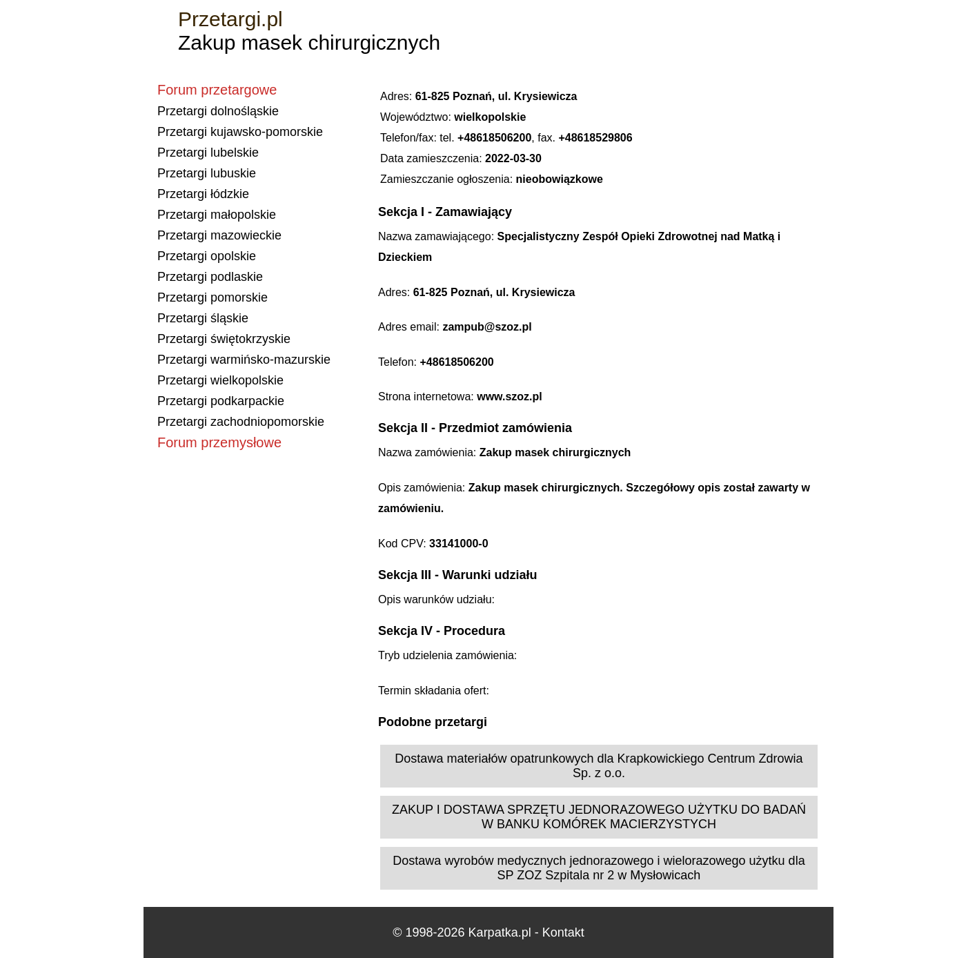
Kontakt (563, 932)
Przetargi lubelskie (208, 152)
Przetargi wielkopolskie (220, 380)
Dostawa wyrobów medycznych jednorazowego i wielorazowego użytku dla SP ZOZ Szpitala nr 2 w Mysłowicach (599, 868)
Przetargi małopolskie (216, 215)
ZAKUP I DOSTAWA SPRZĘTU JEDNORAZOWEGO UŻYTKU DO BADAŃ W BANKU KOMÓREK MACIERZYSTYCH (599, 817)
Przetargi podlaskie (210, 277)
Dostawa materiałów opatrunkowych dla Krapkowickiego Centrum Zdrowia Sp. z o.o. (598, 766)
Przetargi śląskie (202, 318)
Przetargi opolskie (206, 256)
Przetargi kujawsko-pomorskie (240, 132)
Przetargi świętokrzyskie (223, 339)
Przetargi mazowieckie (219, 235)
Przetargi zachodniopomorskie (240, 422)
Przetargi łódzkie (203, 194)
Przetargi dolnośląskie (218, 111)
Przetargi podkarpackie (220, 401)
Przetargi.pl (230, 19)
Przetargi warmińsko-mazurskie (243, 359)
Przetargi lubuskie (206, 173)
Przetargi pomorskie (212, 297)
